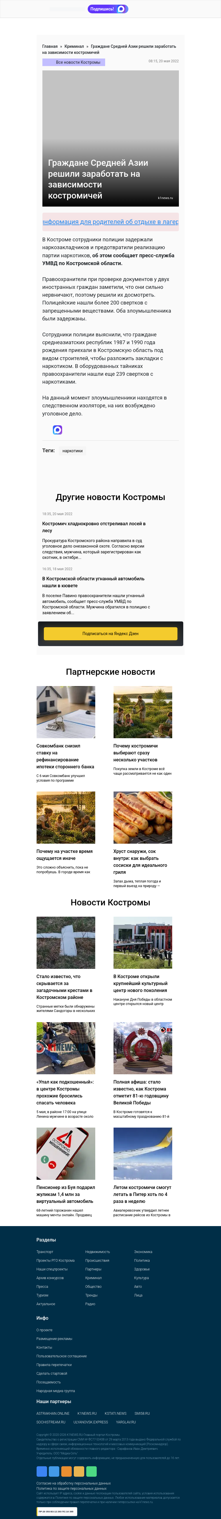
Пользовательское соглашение (62, 1356)
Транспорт (45, 1252)
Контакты (44, 1347)
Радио (90, 1304)
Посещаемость (49, 1382)
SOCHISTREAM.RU (51, 1422)
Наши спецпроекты (52, 1269)
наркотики (72, 450)
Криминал (74, 46)
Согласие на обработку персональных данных (74, 1483)
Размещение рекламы (54, 1339)
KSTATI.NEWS (116, 1414)
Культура (141, 1278)
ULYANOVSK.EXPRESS (90, 1422)
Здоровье (142, 1269)
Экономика (143, 1252)
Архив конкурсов (50, 1278)
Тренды (91, 1295)
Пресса (42, 1287)
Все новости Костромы (78, 62)
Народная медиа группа (56, 1391)
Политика (142, 1261)
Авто (138, 1287)
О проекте (45, 1330)
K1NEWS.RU (87, 1414)
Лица (138, 1295)
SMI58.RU (142, 1414)
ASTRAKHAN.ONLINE (53, 1414)
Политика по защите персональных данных (72, 1489)
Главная (50, 46)
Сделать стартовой (52, 1374)
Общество (93, 1287)
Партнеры (93, 1269)
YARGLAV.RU (126, 1422)
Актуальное (46, 1304)
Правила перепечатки (54, 1365)
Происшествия (97, 1261)
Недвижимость (97, 1252)
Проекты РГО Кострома (56, 1261)
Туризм (42, 1295)
